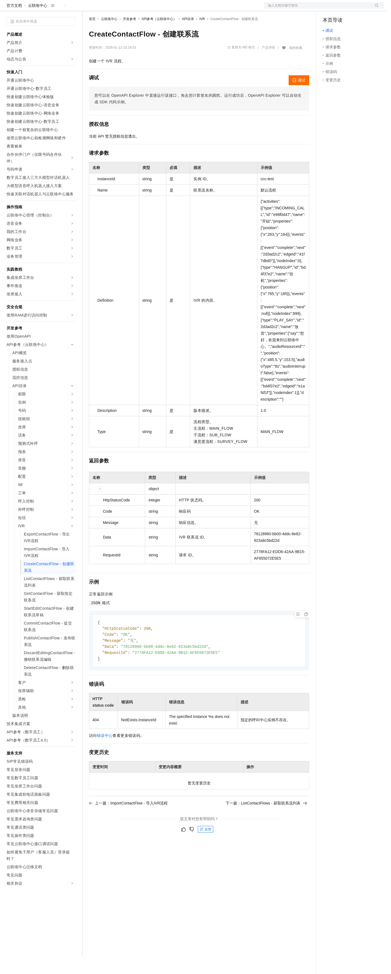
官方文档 (14, 23)
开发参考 (129, 36)
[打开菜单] (9, 9)
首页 (92, 36)
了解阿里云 (180, 9)
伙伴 (149, 9)
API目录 (188, 36)
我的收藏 (295, 65)
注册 (355, 9)
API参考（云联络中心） (159, 36)
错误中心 (105, 755)
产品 (71, 9)
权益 (105, 9)
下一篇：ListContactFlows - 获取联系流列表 (266, 822)
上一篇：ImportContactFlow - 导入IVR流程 (128, 822)
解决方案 (88, 9)
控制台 (342, 9)
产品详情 (268, 65)
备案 (328, 9)
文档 (317, 9)
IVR (202, 36)
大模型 (56, 9)
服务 (162, 9)
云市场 (133, 9)
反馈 (205, 849)
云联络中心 (37, 23)
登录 (375, 9)
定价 (118, 9)
